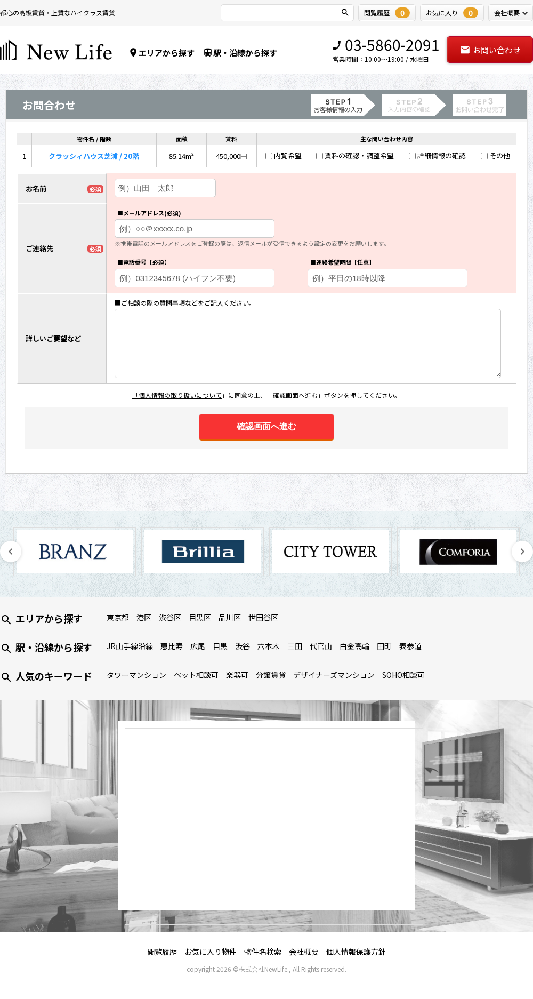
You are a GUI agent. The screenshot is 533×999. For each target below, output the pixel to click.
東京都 (118, 617)
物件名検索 (262, 951)
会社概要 (304, 951)
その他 (499, 156)
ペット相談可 (196, 674)
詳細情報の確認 (441, 156)
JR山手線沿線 (130, 646)
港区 (143, 617)
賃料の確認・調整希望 (359, 156)
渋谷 (242, 646)
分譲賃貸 (271, 674)
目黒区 (200, 617)
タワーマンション (136, 674)
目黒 (220, 646)
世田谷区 (263, 617)
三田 (294, 646)
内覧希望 (288, 156)
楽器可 (237, 674)
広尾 (197, 646)
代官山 (321, 646)
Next (522, 551)
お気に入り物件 (210, 951)
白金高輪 (354, 646)
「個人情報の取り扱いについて (177, 394)
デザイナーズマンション (334, 674)
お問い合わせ (490, 49)
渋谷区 (170, 617)
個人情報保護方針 (356, 951)
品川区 (230, 617)
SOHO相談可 (403, 674)
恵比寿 (171, 646)
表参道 (410, 646)
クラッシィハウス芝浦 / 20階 (94, 156)
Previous (10, 551)
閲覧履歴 (162, 951)
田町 (384, 646)
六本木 (268, 646)
